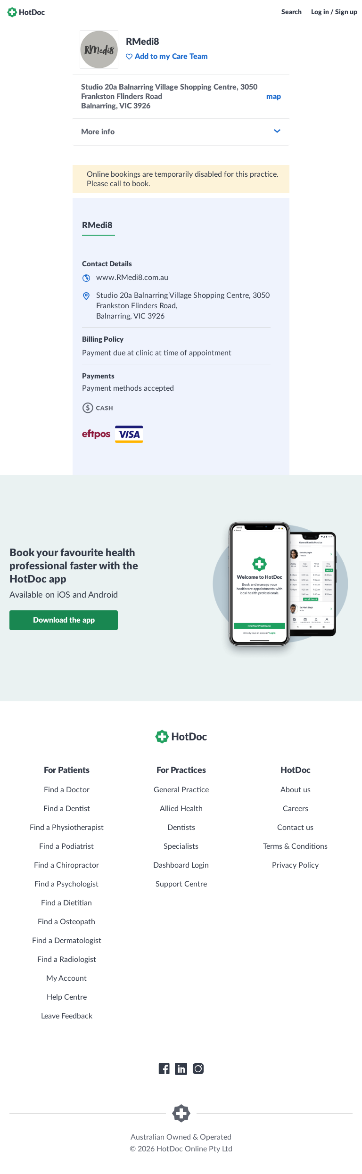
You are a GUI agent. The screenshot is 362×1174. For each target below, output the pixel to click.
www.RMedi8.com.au (132, 277)
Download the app (64, 620)
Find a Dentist (66, 809)
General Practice (181, 790)
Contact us (295, 827)
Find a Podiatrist (66, 846)
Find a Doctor (67, 790)
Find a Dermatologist (66, 940)
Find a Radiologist (66, 959)
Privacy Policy (295, 865)
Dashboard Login (181, 865)
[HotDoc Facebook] (164, 1069)
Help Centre (67, 997)
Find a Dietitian (66, 903)
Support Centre (181, 884)
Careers (295, 809)
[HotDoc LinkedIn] (181, 1069)
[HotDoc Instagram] (197, 1069)
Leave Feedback (66, 1016)
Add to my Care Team (166, 56)
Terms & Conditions (295, 846)
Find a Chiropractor (66, 865)
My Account (66, 978)
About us (295, 790)
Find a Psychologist (66, 884)
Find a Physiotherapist (67, 827)
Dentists (181, 827)
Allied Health (181, 809)
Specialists (181, 846)
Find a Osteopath (66, 922)
